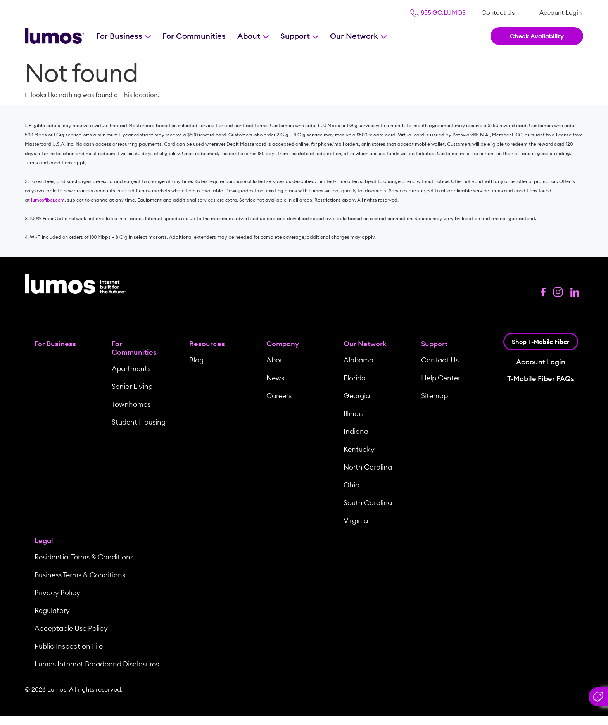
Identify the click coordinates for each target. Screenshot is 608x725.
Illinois (353, 413)
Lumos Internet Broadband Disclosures (97, 663)
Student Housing (139, 422)
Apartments (131, 368)
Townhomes (131, 404)
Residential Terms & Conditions (84, 556)
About (249, 36)
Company (282, 343)
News (275, 377)
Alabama (358, 360)
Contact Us (498, 12)
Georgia (357, 395)
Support (296, 36)
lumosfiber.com (48, 200)
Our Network (355, 36)
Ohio (351, 484)
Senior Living (132, 386)
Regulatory (52, 610)
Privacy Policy (57, 592)
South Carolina (368, 502)
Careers (279, 395)
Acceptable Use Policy (71, 628)
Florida (355, 377)
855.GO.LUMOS (438, 12)
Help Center (440, 377)
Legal (44, 540)
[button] (598, 696)
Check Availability (537, 36)
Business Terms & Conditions (80, 574)
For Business (120, 36)
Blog (196, 360)
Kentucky (359, 449)
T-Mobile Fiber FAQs (540, 378)
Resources (207, 343)
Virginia (356, 520)
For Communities (194, 36)
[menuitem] (498, 12)
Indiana (356, 431)
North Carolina (368, 467)
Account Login (560, 12)
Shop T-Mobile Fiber (540, 341)
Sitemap (434, 395)
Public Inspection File (69, 646)
